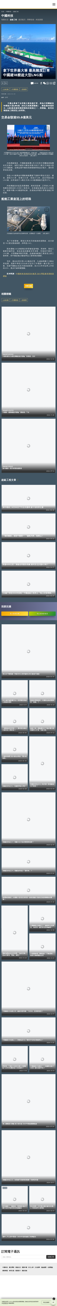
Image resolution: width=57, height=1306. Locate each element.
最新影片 (18, 1270)
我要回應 (28, 286)
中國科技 (8, 11)
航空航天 (22, 20)
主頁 (2, 11)
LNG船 (6, 89)
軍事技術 (30, 20)
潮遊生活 (18, 1267)
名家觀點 (50, 1267)
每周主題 (11, 1270)
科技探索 (39, 20)
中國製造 (15, 89)
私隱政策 (5, 1303)
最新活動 (24, 1270)
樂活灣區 (11, 1267)
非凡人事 (31, 1267)
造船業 (24, 89)
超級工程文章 (8, 479)
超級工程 (16, 11)
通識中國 (24, 1267)
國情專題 (5, 1270)
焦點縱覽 (43, 1267)
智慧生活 (4, 20)
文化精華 (37, 1267)
